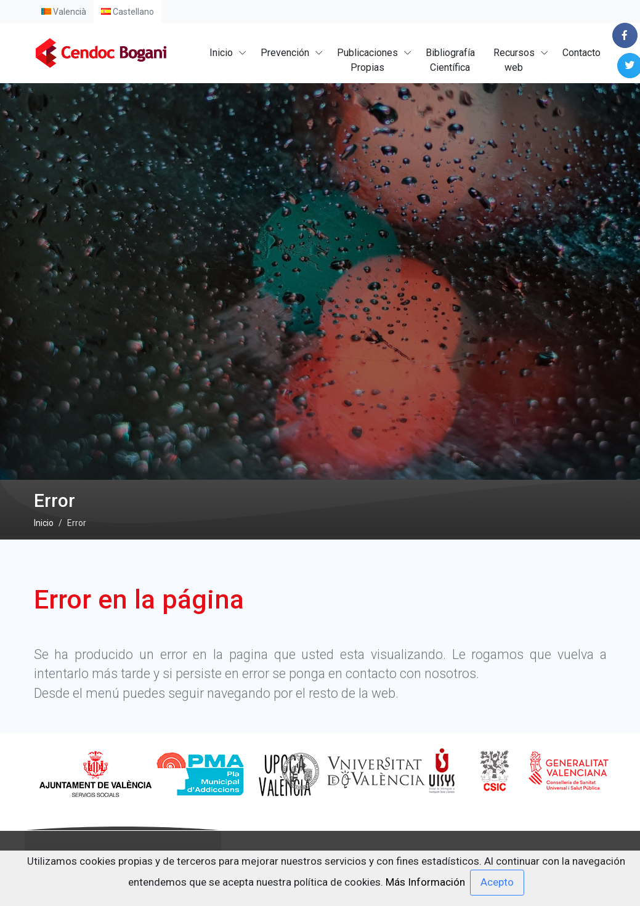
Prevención (285, 53)
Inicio (221, 53)
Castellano (127, 12)
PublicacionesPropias (367, 60)
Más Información (425, 881)
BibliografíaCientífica (450, 60)
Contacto (581, 53)
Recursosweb (514, 60)
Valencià (63, 12)
